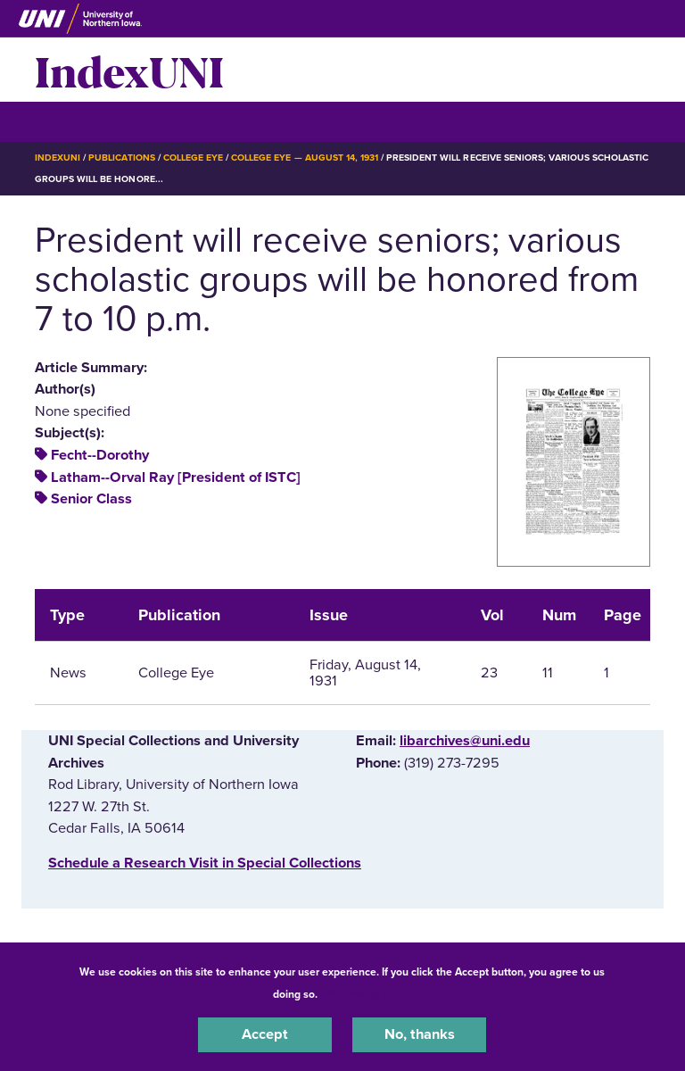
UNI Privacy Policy (367, 994)
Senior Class (91, 499)
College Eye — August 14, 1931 (304, 157)
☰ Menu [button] (66, 121)
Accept (265, 1034)
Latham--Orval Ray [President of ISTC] (176, 477)
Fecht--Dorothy (100, 455)
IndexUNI (129, 69)
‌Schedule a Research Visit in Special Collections (204, 863)
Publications (121, 157)
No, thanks (419, 1034)
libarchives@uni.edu (465, 741)
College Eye (193, 157)
